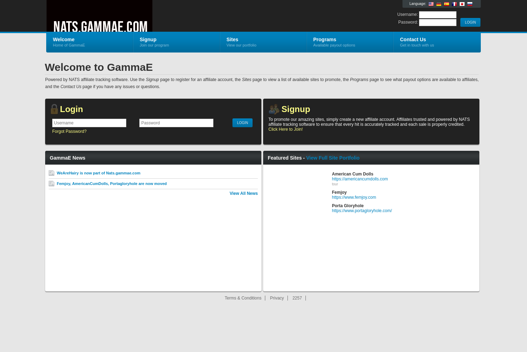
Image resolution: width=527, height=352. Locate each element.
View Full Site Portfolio (332, 158)
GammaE (130, 16)
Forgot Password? (69, 131)
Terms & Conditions (243, 298)
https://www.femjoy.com (354, 197)
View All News (244, 193)
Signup (295, 109)
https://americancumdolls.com (360, 179)
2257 (297, 298)
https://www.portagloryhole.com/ (362, 210)
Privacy (277, 298)
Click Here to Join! (285, 129)
